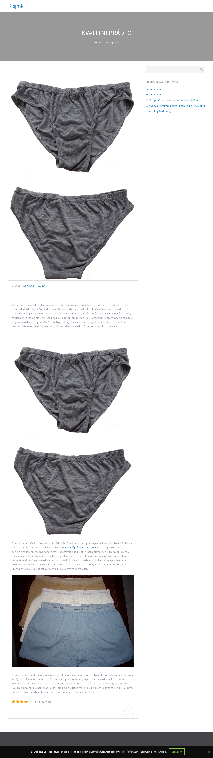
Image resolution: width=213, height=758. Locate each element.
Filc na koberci (154, 89)
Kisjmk (16, 6)
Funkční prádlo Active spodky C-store (86, 547)
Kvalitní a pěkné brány (158, 111)
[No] (209, 752)
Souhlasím (176, 752)
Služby (41, 285)
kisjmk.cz (28, 285)
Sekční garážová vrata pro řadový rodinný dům (172, 100)
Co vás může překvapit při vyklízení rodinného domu (175, 106)
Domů (97, 42)
